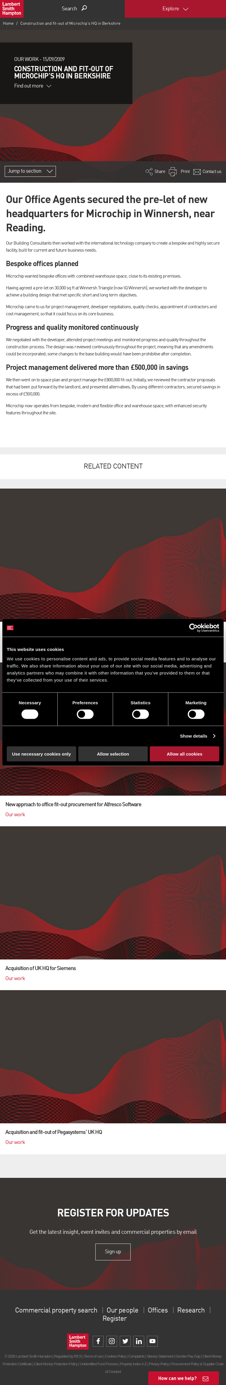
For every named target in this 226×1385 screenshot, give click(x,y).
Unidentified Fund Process (98, 1364)
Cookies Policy (115, 1356)
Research (190, 1310)
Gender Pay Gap (187, 1356)
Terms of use (93, 1356)
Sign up (113, 1251)
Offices (158, 1310)
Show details (193, 735)
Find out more (32, 86)
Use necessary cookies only (41, 753)
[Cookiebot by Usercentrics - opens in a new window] (193, 628)
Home (8, 24)
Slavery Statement (160, 1356)
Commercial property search (56, 1310)
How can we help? (177, 1378)
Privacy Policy (159, 1364)
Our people (122, 1310)
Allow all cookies (184, 753)
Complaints (136, 1356)
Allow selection (113, 753)
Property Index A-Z (133, 1364)
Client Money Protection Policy (56, 1364)
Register (114, 1319)
